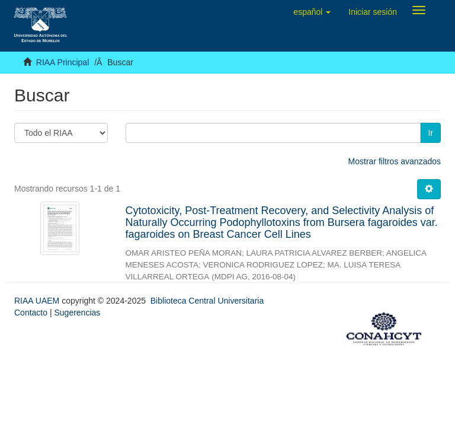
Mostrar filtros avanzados (394, 161)
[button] (311, 12)
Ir (430, 133)
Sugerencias (77, 312)
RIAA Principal (62, 62)
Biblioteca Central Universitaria (207, 300)
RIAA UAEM (38, 300)
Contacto (30, 312)
